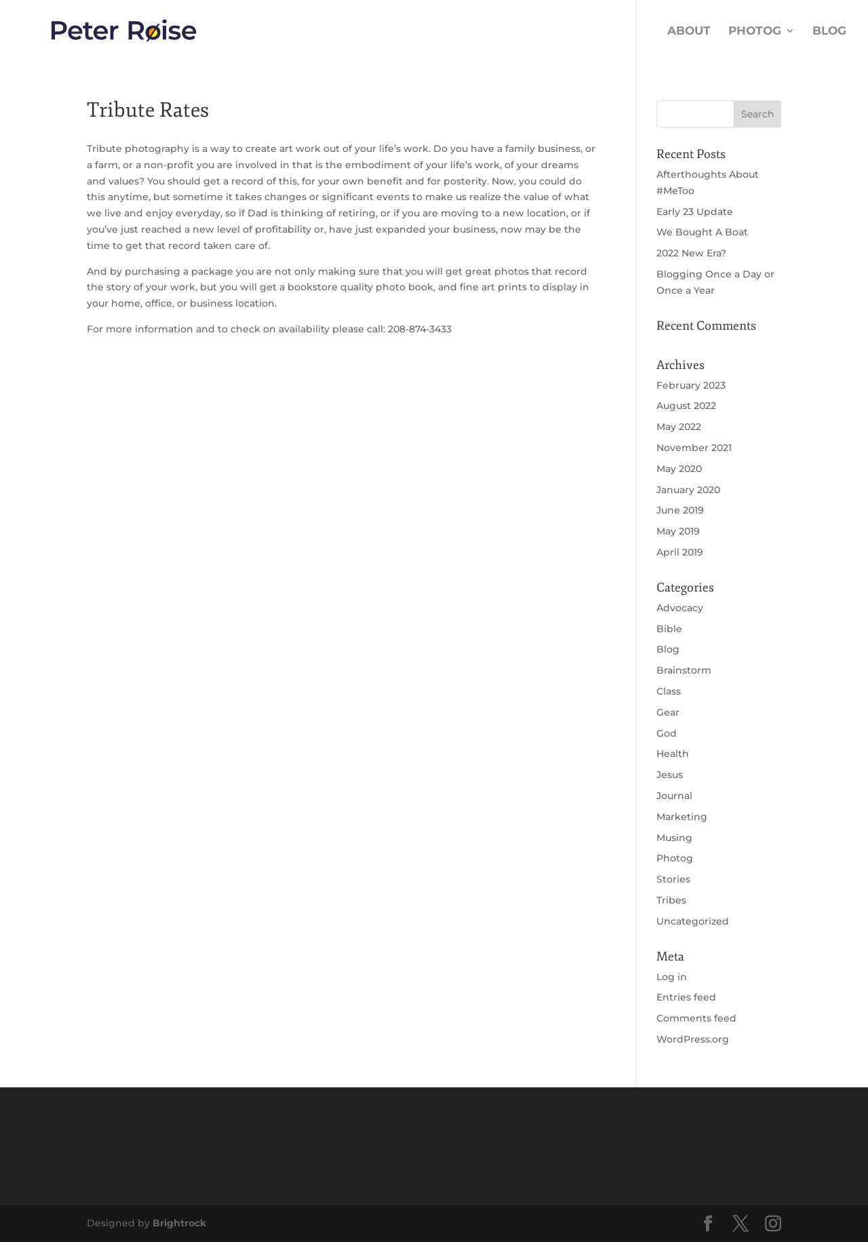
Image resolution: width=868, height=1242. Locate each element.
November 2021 (694, 448)
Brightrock (179, 1223)
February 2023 (691, 385)
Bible (669, 629)
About (689, 31)
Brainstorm (683, 670)
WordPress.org (692, 1039)
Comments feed (696, 1018)
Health (672, 754)
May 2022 (678, 427)
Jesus (669, 775)
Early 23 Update (694, 212)
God (666, 733)
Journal (674, 796)
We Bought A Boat (702, 232)
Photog (754, 31)
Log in (671, 977)
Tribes (671, 900)
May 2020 (679, 469)
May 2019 (678, 531)
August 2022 (686, 406)
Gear (667, 712)
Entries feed (686, 997)
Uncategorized (692, 921)
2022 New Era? (691, 253)
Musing (674, 838)
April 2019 (679, 552)
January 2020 (688, 490)
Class (668, 691)
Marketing (681, 817)
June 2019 (680, 510)
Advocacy (679, 608)
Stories (673, 879)
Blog (829, 31)
